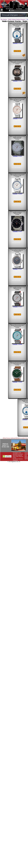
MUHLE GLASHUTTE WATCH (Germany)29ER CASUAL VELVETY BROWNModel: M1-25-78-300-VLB (17, 62)
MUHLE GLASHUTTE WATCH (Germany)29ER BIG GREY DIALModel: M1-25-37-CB (17, 287)
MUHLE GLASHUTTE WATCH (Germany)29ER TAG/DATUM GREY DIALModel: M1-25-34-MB (17, 250)
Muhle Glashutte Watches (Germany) (16, 19)
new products (9, 8)
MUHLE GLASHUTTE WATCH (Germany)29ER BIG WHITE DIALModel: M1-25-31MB (17, 137)
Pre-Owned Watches (18, 459)
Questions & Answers (18, 454)
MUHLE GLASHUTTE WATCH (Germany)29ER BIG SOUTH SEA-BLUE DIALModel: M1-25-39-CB (17, 325)
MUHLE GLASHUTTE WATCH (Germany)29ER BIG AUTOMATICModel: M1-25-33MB (17, 212)
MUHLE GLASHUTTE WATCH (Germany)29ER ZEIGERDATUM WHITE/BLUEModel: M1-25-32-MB (17, 175)
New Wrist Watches (17, 455)
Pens (26, 455)
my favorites (24, 0)
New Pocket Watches (18, 456)
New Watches (4, 19)
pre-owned (19, 8)
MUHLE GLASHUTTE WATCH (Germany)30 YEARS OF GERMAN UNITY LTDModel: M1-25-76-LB (17, 363)
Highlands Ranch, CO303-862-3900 (5, 445)
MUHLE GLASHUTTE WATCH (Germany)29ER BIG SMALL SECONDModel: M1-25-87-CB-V (17, 24)
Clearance (15, 460)
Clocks (14, 457)
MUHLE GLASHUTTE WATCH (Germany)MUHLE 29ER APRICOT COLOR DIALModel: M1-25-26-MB (17, 99)
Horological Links (17, 452)
